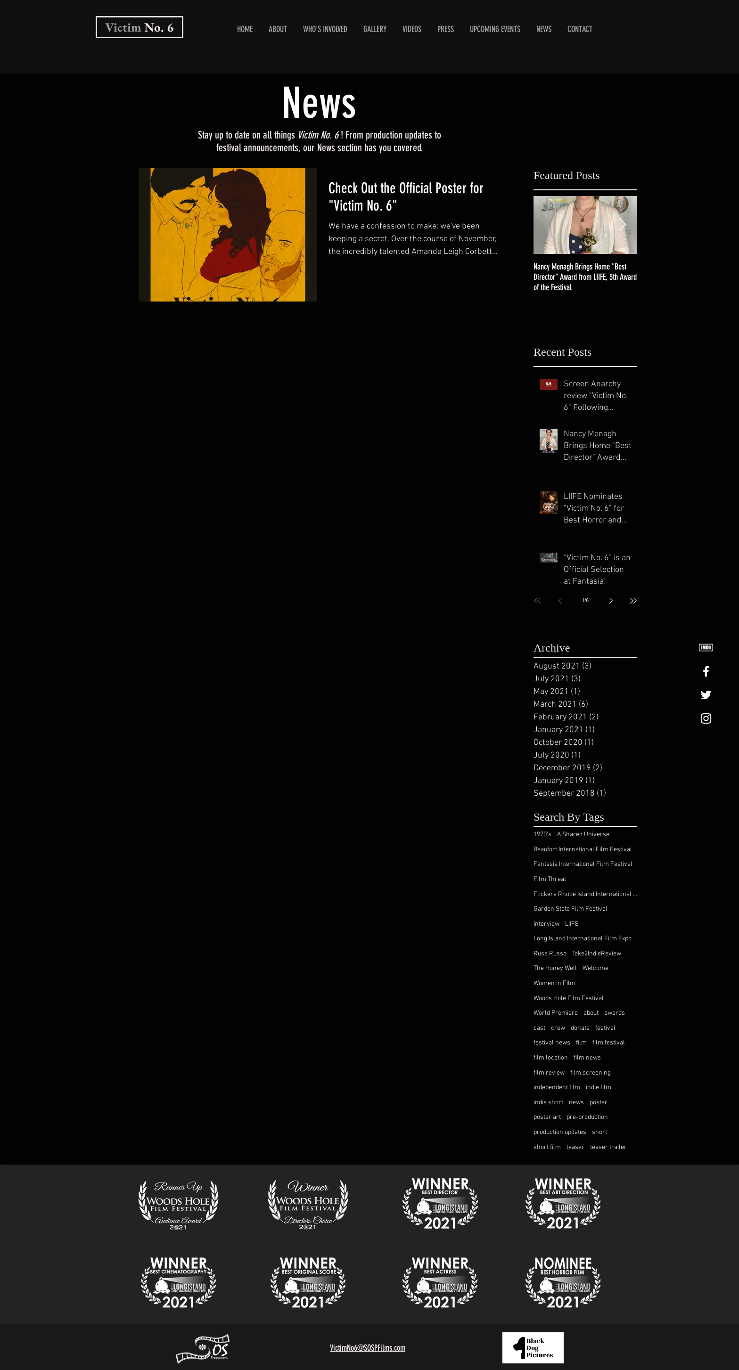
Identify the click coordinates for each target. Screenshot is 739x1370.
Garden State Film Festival (571, 909)
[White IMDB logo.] (706, 648)
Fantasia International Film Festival (583, 864)
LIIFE (572, 924)
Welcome (595, 968)
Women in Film (554, 983)
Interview (546, 924)
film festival (608, 1043)
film (581, 1043)
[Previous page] (559, 600)
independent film (557, 1088)
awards (614, 1013)
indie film (598, 1088)
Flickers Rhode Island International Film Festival (585, 894)
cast (539, 1028)
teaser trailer (608, 1147)
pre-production (587, 1117)
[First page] (537, 600)
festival (605, 1028)
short (599, 1132)
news (576, 1103)
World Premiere (556, 1013)
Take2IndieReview (596, 954)
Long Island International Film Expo (583, 939)
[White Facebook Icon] (706, 671)
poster (599, 1103)
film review (549, 1073)
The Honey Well (555, 968)
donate (580, 1028)
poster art (547, 1117)
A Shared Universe (583, 835)
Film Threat (550, 879)
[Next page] (610, 600)
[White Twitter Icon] (706, 695)
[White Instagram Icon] (706, 718)
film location (551, 1058)
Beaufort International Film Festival (583, 850)
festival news (552, 1043)
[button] (325, 29)
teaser (575, 1147)
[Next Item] (622, 225)
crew (558, 1028)
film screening (590, 1073)
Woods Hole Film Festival (569, 999)
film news (587, 1058)
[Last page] (633, 600)
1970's (542, 835)
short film (547, 1147)
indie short (548, 1103)
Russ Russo (550, 954)
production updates (560, 1132)
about (591, 1013)
